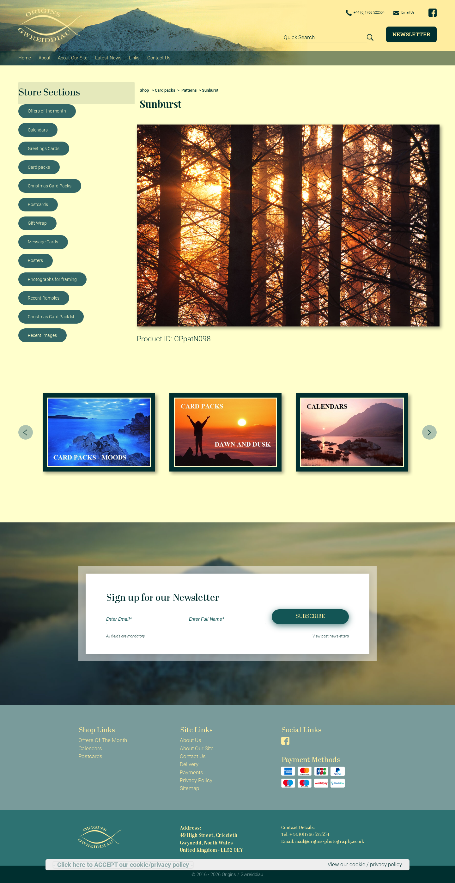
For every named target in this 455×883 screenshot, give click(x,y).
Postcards (38, 203)
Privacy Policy (196, 779)
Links (133, 57)
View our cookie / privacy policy (365, 865)
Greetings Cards (43, 147)
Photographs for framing (52, 278)
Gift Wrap (37, 221)
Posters (35, 259)
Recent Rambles (43, 296)
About (44, 57)
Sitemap (189, 787)
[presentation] (25, 431)
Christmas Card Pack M (51, 315)
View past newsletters (330, 635)
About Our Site (72, 57)
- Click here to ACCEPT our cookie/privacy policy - (123, 865)
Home (24, 57)
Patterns (189, 89)
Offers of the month (47, 110)
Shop (144, 89)
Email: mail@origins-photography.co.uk (321, 840)
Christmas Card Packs (49, 184)
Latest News (107, 57)
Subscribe (310, 615)
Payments (191, 771)
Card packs (39, 165)
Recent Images (42, 334)
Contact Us (158, 57)
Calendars (38, 128)
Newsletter (411, 34)
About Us (190, 739)
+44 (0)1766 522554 (356, 13)
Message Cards (43, 240)
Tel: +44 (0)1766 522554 (305, 833)
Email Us (402, 12)
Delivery (189, 763)
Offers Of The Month (102, 739)
